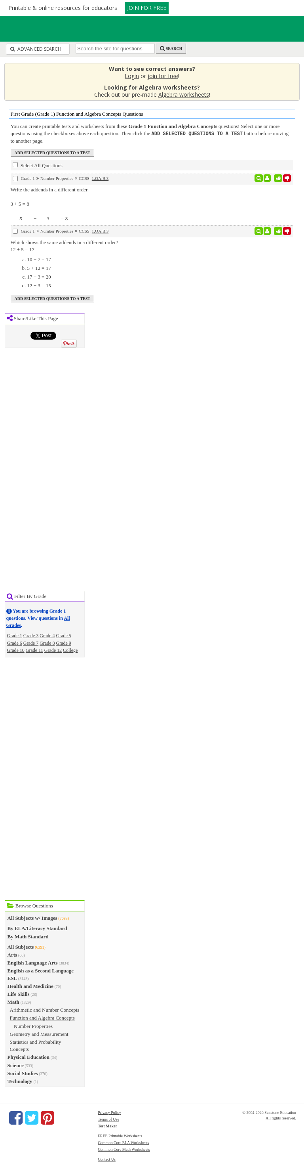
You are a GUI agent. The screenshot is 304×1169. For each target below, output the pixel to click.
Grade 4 (47, 635)
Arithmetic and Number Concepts (45, 1009)
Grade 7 (30, 643)
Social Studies (23, 1073)
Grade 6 (14, 643)
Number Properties (33, 1026)
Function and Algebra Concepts (42, 1017)
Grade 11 (34, 650)
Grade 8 (47, 643)
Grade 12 (53, 650)
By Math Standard (28, 936)
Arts (12, 954)
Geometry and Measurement (39, 1034)
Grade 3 (30, 635)
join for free (163, 76)
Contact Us (107, 1159)
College (70, 650)
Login (132, 76)
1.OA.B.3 (100, 178)
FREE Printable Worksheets (120, 1135)
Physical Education (29, 1057)
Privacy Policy (109, 1112)
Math (13, 1002)
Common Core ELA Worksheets (123, 1142)
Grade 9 (63, 643)
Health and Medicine (30, 986)
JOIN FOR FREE (146, 7)
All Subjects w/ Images (32, 918)
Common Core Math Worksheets (124, 1149)
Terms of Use (108, 1119)
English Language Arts (33, 962)
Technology (20, 1081)
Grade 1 (14, 635)
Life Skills (19, 994)
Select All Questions (38, 165)
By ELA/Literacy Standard (37, 928)
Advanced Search (35, 49)
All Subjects (21, 946)
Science (16, 1065)
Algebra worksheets (183, 94)
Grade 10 (16, 650)
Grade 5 (63, 635)
